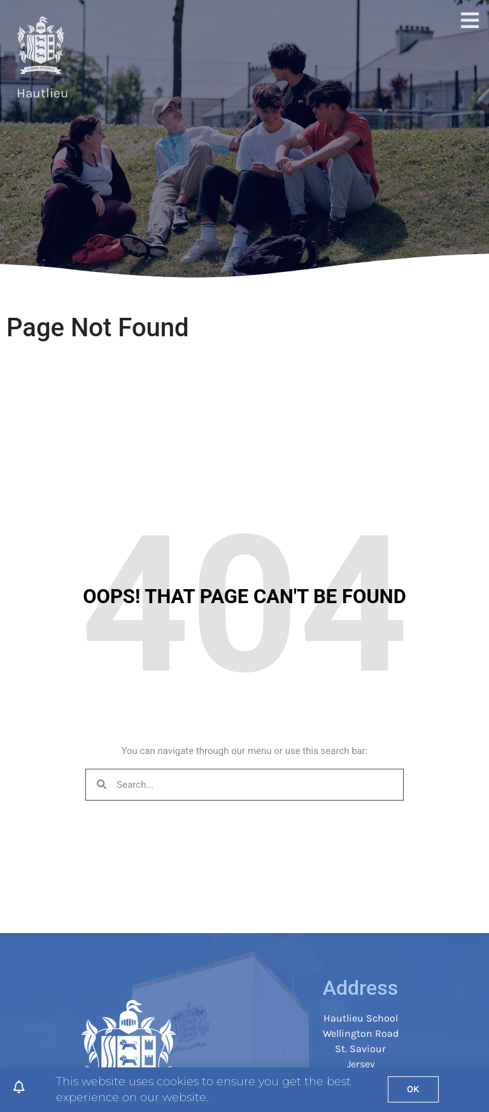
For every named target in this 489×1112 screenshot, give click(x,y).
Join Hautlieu (255, 43)
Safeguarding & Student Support (321, 72)
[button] (465, 58)
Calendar (415, 72)
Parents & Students (397, 43)
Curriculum (320, 43)
